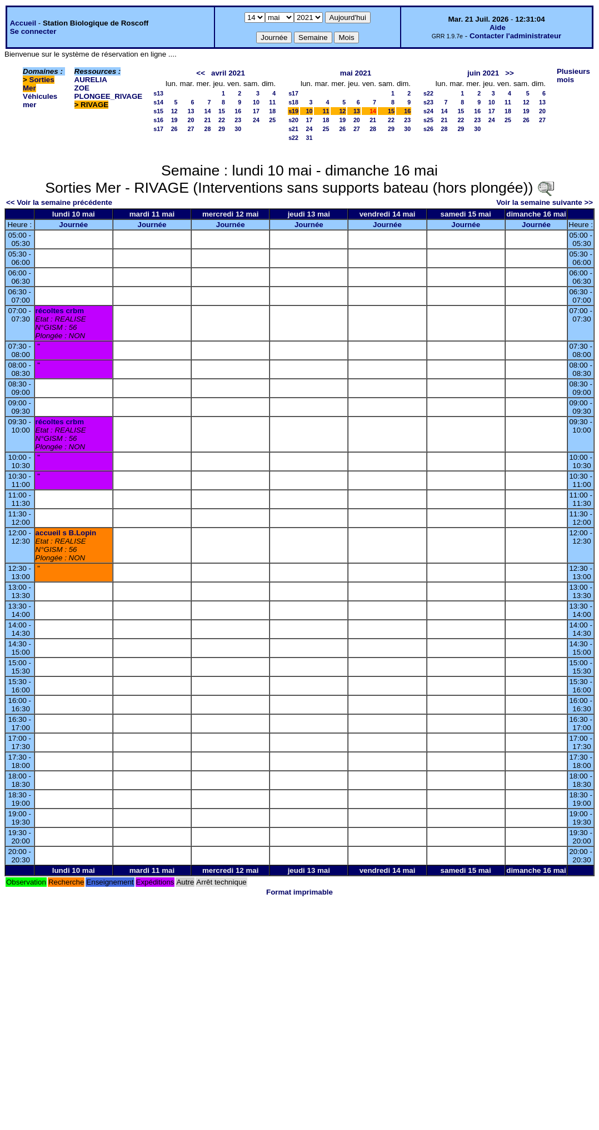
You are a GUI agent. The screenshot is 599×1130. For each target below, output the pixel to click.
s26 (428, 128)
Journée (73, 224)
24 (256, 120)
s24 (428, 111)
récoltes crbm (60, 311)
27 (191, 128)
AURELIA (90, 80)
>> (509, 73)
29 (221, 128)
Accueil (23, 23)
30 (237, 128)
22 (221, 120)
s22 (293, 137)
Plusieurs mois (573, 75)
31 (309, 137)
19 (174, 120)
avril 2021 (228, 73)
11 (272, 102)
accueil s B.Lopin (66, 533)
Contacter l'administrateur (515, 36)
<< (200, 73)
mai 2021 (355, 73)
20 (191, 120)
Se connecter (33, 31)
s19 (293, 111)
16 (237, 111)
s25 (428, 120)
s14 (158, 102)
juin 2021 (483, 73)
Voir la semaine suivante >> (544, 202)
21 (207, 120)
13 (191, 111)
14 (207, 111)
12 (174, 111)
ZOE (81, 88)
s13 (158, 93)
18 (272, 111)
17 (256, 111)
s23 (428, 102)
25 (272, 120)
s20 (293, 120)
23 (237, 120)
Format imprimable (299, 892)
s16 (158, 120)
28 (207, 128)
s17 (158, 128)
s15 (158, 111)
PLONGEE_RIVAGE (108, 96)
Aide (498, 27)
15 (221, 111)
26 (174, 128)
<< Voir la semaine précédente (59, 202)
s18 (293, 102)
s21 (293, 128)
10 (256, 102)
